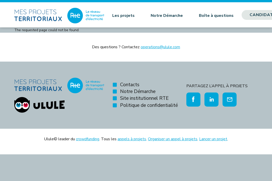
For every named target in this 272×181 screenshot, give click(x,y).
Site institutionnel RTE (144, 98)
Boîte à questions (216, 15)
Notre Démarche (167, 15)
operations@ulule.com (160, 47)
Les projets (123, 15)
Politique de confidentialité (149, 105)
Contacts (129, 84)
